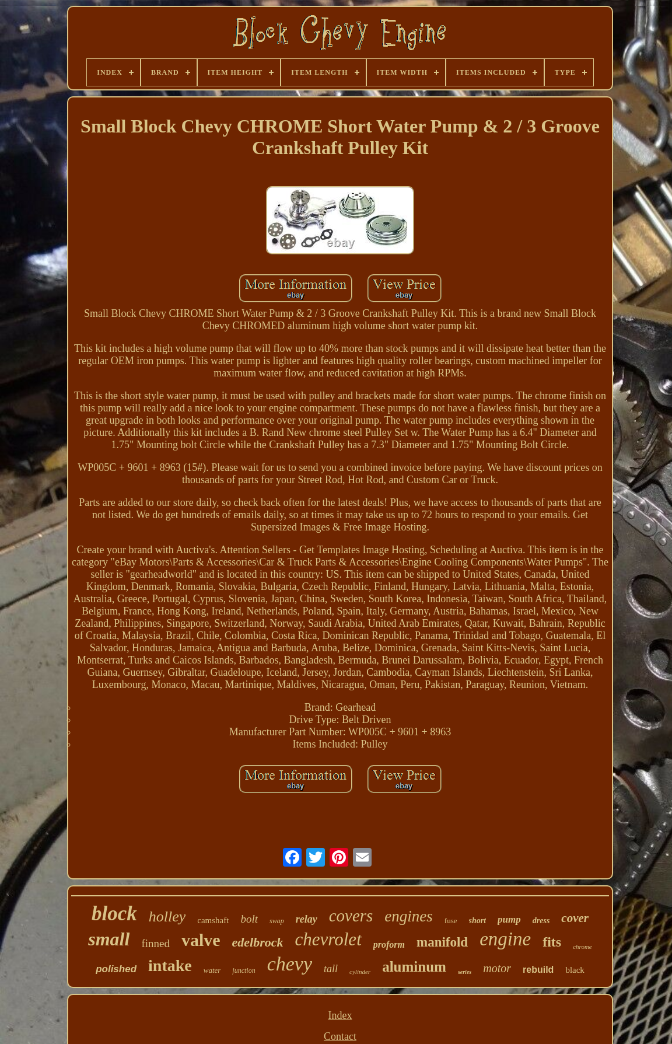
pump (509, 919)
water (212, 970)
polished (116, 969)
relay (306, 919)
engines (408, 916)
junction (243, 970)
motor (497, 968)
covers (351, 915)
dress (541, 920)
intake (170, 965)
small (109, 938)
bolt (249, 919)
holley (167, 916)
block (114, 913)
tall (331, 969)
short (478, 920)
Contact (340, 1036)
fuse (450, 920)
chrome (582, 946)
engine (505, 938)
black (574, 970)
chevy (289, 964)
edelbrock (258, 942)
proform (389, 944)
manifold (442, 942)
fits (551, 941)
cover (575, 918)
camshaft (213, 920)
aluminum (414, 967)
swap (277, 921)
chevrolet (328, 939)
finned (155, 943)
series (464, 972)
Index (340, 1015)
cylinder (359, 971)
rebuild (538, 970)
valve (200, 939)
